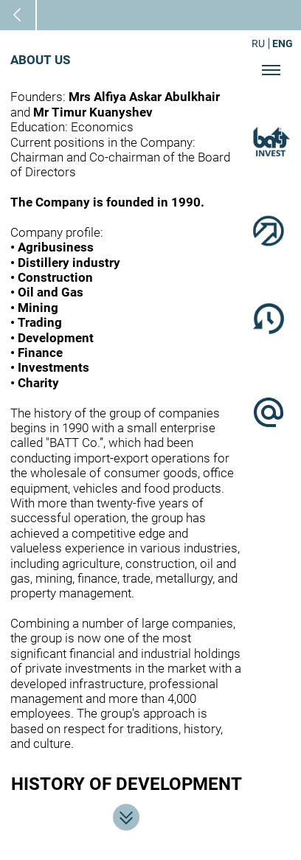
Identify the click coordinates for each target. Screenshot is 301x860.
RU (258, 43)
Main (28, 15)
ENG (282, 43)
